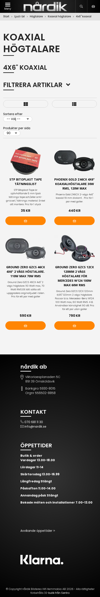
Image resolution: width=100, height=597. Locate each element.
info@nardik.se (35, 426)
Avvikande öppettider (36, 531)
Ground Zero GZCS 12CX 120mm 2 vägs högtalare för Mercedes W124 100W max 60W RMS (74, 276)
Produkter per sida (16, 128)
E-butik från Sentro (57, 593)
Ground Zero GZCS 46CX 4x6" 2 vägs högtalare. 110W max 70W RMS (25, 271)
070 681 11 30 (33, 422)
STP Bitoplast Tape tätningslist (25, 181)
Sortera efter (13, 114)
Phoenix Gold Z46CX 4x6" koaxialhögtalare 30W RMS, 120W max (74, 183)
